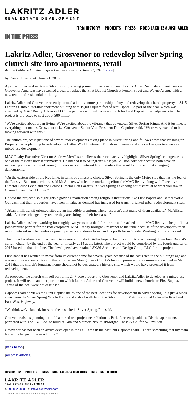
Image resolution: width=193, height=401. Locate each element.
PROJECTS (113, 28)
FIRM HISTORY (88, 28)
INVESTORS (97, 372)
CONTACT (112, 372)
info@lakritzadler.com (44, 388)
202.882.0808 (16, 388)
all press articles (18, 355)
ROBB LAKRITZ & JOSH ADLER (164, 28)
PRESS (130, 28)
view (109, 70)
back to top (14, 347)
